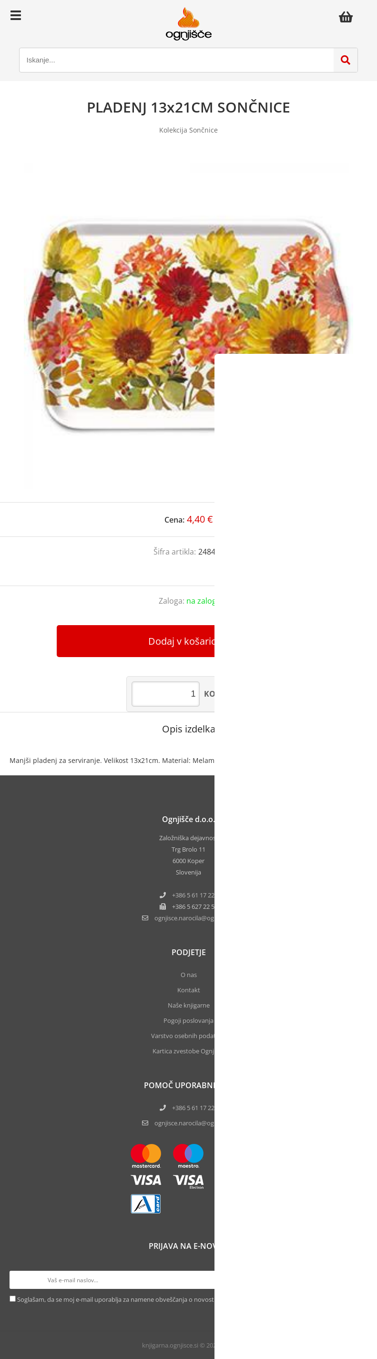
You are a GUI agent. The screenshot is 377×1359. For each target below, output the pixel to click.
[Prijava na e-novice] (358, 1280)
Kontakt (188, 990)
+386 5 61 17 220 (195, 895)
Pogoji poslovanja (188, 1020)
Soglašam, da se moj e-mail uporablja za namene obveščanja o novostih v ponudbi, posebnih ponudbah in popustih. (181, 1299)
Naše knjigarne (189, 1005)
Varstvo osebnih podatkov (188, 1035)
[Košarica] (348, 16)
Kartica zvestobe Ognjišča (188, 1051)
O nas (189, 974)
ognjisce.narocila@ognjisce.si (194, 1123)
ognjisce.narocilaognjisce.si (194, 918)
